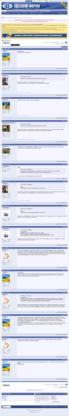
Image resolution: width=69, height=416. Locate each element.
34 (66, 42)
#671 (66, 270)
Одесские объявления (45, 11)
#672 (66, 292)
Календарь (19, 13)
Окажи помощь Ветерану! (40, 19)
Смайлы (52, 397)
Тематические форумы (13, 17)
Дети (20, 17)
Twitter (5, 399)
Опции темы (64, 46)
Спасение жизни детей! (29, 19)
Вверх (64, 48)
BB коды (53, 396)
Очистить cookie (57, 1)
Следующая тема (38, 390)
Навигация (40, 13)
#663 (66, 97)
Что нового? (10, 11)
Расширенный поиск (62, 13)
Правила (16, 11)
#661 (66, 48)
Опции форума (32, 13)
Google (5, 396)
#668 (66, 205)
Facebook (5, 397)
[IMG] (52, 398)
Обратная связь (44, 406)
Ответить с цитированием (61, 68)
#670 (66, 247)
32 (62, 42)
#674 (66, 337)
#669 (66, 226)
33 (64, 42)
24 (60, 42)
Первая (55, 42)
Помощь (51, 1)
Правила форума (56, 401)
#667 (66, 181)
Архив (61, 406)
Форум (4, 11)
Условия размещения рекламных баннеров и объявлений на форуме (34, 21)
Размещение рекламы (53, 406)
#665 (66, 144)
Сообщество (24, 13)
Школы (24, 17)
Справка (13, 13)
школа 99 (9, 40)
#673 (66, 314)
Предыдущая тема (30, 390)
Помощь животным (50, 19)
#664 (66, 120)
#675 (66, 359)
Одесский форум (32, 411)
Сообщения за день (6, 13)
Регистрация (64, 1)
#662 (66, 73)
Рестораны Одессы (33, 11)
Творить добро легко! (19, 19)
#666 (66, 164)
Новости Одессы (24, 11)
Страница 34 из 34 (48, 42)
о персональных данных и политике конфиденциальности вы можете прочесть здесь (23, 31)
